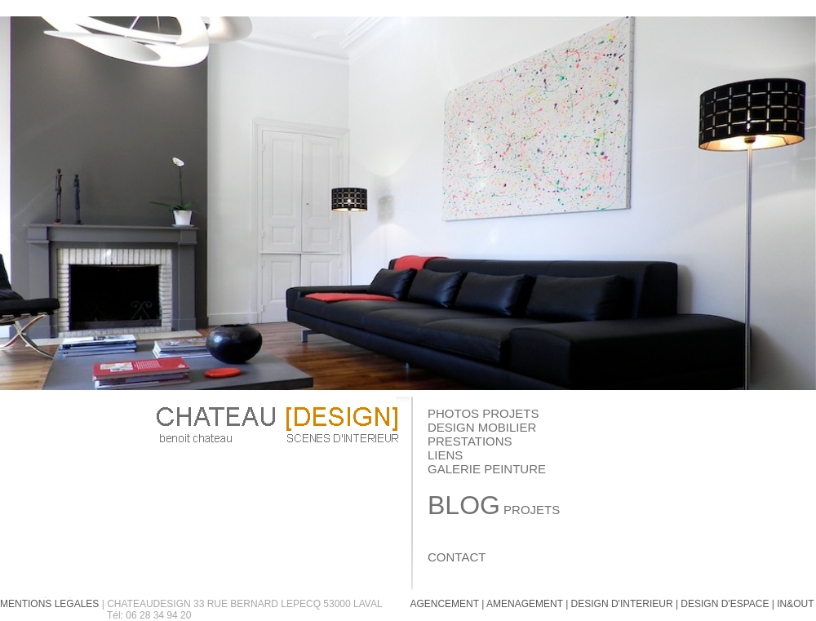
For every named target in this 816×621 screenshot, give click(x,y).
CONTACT (457, 557)
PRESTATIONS (470, 441)
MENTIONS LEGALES (49, 604)
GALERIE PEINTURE (487, 469)
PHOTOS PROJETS (483, 413)
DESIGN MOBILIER (482, 427)
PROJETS (494, 509)
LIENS (445, 455)
